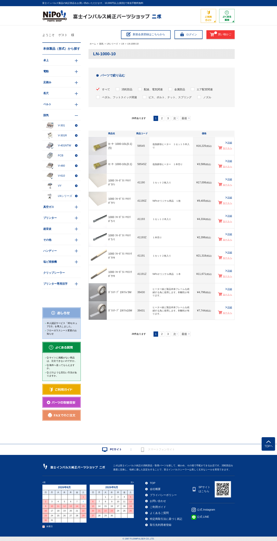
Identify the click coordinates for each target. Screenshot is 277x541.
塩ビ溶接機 (50, 261)
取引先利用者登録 (160, 524)
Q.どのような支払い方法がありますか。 (62, 374)
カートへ (227, 148)
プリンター (50, 217)
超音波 (47, 228)
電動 (46, 71)
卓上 (46, 60)
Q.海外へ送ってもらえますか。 (61, 367)
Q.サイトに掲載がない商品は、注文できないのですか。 (62, 359)
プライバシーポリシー (163, 495)
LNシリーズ (112, 44)
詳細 (229, 142)
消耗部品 (127, 89)
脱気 (101, 44)
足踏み (47, 82)
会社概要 (155, 489)
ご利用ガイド (158, 506)
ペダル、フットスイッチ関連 (119, 97)
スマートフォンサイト (161, 449)
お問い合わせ (158, 500)
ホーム (93, 44)
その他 (47, 239)
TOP (152, 483)
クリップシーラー (54, 272)
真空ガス (48, 206)
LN (122, 44)
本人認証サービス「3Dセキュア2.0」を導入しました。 (62, 325)
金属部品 (179, 89)
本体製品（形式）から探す (61, 48)
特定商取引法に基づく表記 (166, 518)
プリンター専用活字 (55, 283)
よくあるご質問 (159, 512)
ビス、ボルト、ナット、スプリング (170, 97)
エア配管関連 (205, 89)
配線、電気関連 (153, 89)
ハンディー (50, 250)
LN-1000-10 (132, 44)
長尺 (46, 93)
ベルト (47, 104)
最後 (184, 118)
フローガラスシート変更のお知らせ (62, 332)
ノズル (207, 97)
